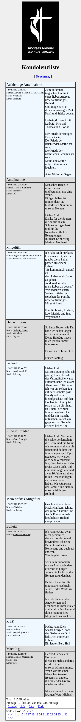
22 (47, 714)
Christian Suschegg (22, 534)
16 (25, 714)
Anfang (12, 706)
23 (51, 714)
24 (55, 714)
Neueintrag (43, 76)
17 (29, 714)
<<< (22, 706)
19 (36, 714)
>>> (31, 706)
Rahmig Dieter (20, 330)
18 (33, 714)
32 (65, 714)
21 (44, 714)
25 (59, 714)
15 (21, 714)
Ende (41, 706)
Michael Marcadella (23, 656)
